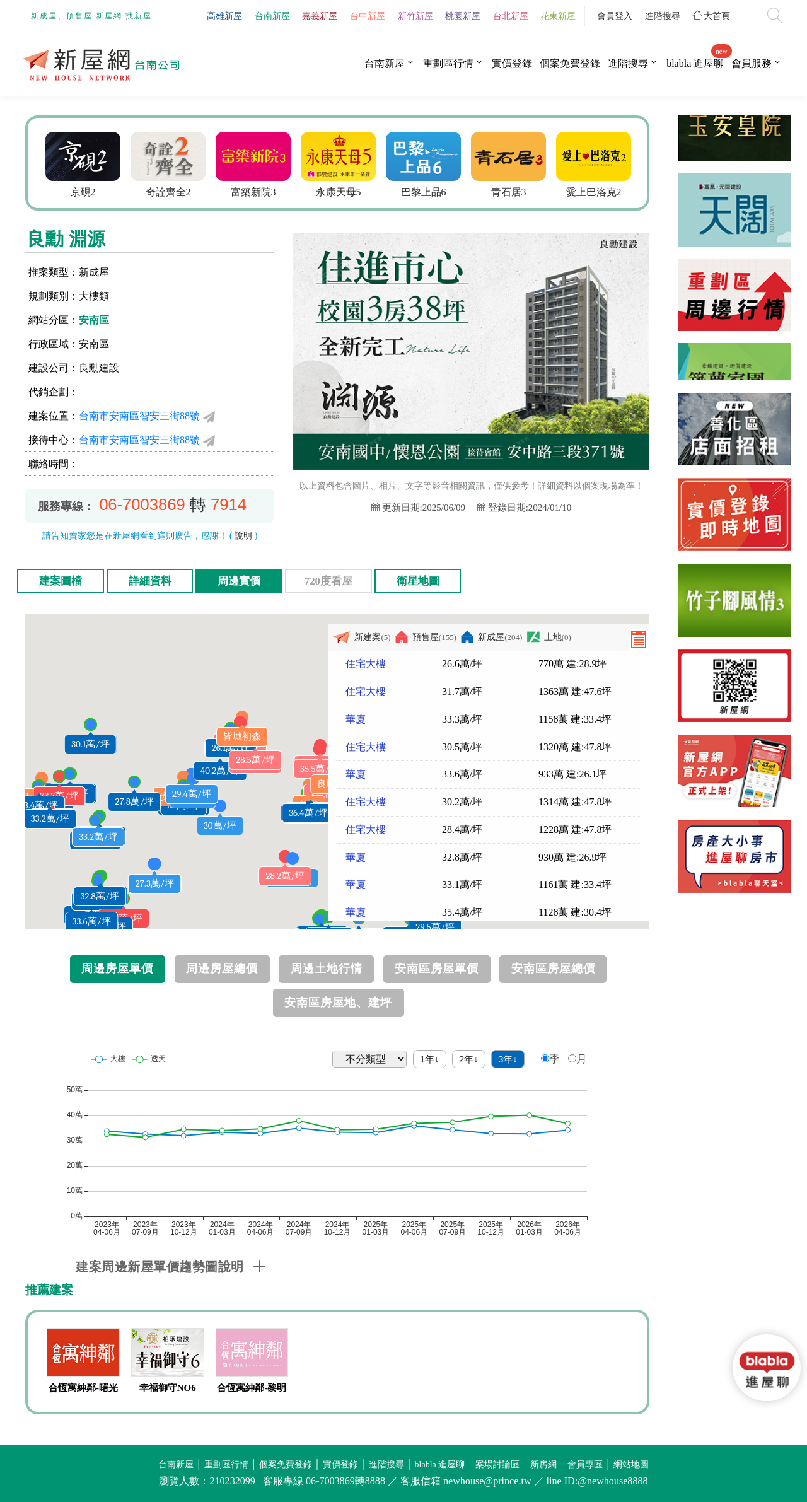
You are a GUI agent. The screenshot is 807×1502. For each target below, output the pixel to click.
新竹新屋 (415, 16)
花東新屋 (558, 16)
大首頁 (712, 16)
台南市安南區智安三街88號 (139, 415)
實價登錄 (512, 63)
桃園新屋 (462, 16)
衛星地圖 (418, 581)
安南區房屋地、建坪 (338, 1002)
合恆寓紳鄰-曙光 (83, 1388)
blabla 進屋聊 (695, 63)
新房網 (543, 1464)
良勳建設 (99, 368)
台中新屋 (367, 16)
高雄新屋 (224, 16)
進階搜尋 (662, 16)
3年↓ (508, 1059)
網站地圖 (631, 1464)
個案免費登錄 (570, 63)
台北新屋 (510, 16)
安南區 (94, 320)
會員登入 (614, 16)
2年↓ (469, 1059)
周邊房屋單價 (117, 968)
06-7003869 (142, 504)
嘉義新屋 (319, 16)
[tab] (362, 1266)
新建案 (361, 637)
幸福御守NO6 (167, 1388)
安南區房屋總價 (553, 968)
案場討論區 (497, 1464)
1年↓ (429, 1059)
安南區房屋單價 (437, 968)
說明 (243, 535)
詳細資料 (150, 581)
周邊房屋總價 (222, 968)
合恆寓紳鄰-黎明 (251, 1388)
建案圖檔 (60, 581)
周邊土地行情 (327, 968)
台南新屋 (272, 16)
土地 (549, 637)
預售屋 (425, 637)
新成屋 (491, 637)
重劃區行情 (448, 63)
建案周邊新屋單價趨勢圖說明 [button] (160, 1267)
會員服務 (751, 63)
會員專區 (585, 1464)
